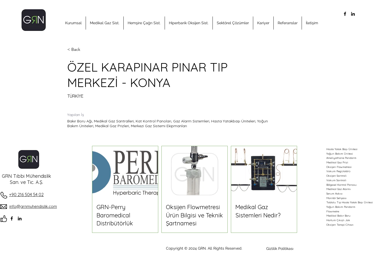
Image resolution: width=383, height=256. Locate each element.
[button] (73, 23)
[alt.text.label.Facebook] (345, 13)
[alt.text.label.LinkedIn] (353, 13)
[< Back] (86, 49)
